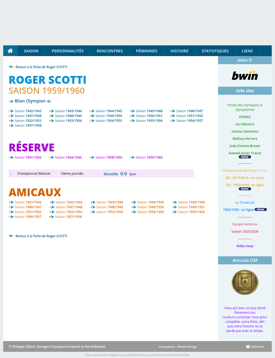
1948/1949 (68, 116)
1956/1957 (189, 120)
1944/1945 (109, 111)
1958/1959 (109, 157)
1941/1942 (28, 157)
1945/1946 (149, 111)
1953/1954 (68, 120)
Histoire (180, 50)
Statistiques (215, 50)
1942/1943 (28, 111)
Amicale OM (245, 260)
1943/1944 (68, 111)
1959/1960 (149, 157)
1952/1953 (28, 120)
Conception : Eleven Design (178, 347)
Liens (247, 50)
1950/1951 (149, 116)
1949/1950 (109, 116)
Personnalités (68, 50)
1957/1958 (28, 125)
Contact (255, 346)
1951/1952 (189, 116)
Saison (31, 50)
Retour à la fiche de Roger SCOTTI (38, 67)
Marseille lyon (120, 174)
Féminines (146, 50)
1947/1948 (28, 116)
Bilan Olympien (30, 101)
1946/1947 (189, 111)
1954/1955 (109, 120)
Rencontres (110, 50)
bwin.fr (245, 60)
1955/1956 (149, 120)
